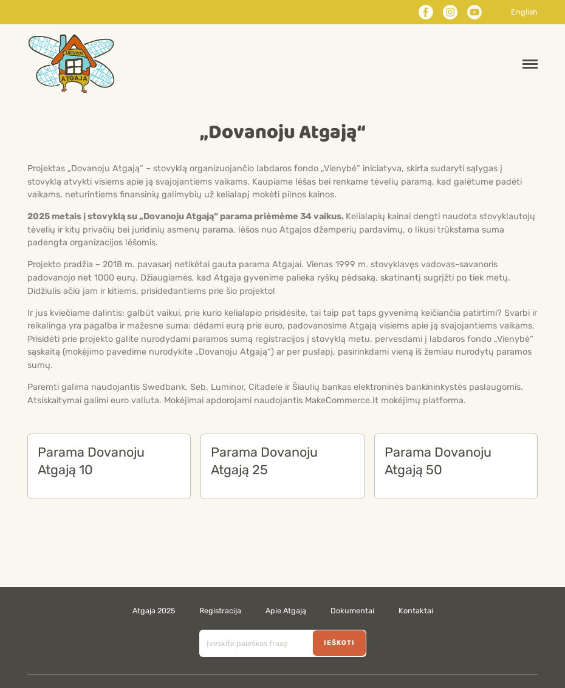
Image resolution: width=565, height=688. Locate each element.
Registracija (220, 610)
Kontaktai (416, 610)
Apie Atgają (285, 610)
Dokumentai (352, 610)
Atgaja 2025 (153, 610)
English (524, 12)
